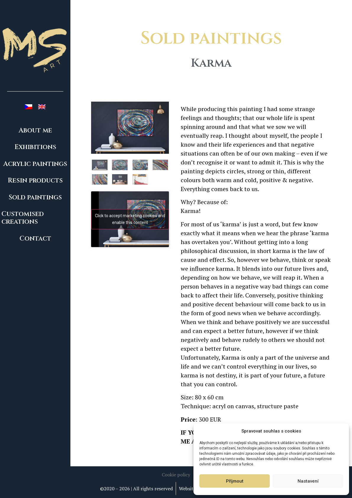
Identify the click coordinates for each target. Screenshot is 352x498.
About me (35, 130)
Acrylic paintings (35, 164)
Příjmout (234, 481)
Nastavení (308, 481)
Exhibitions (35, 147)
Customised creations (22, 218)
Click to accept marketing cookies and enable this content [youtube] (130, 219)
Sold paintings (35, 197)
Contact (35, 238)
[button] (176, 474)
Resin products (35, 180)
